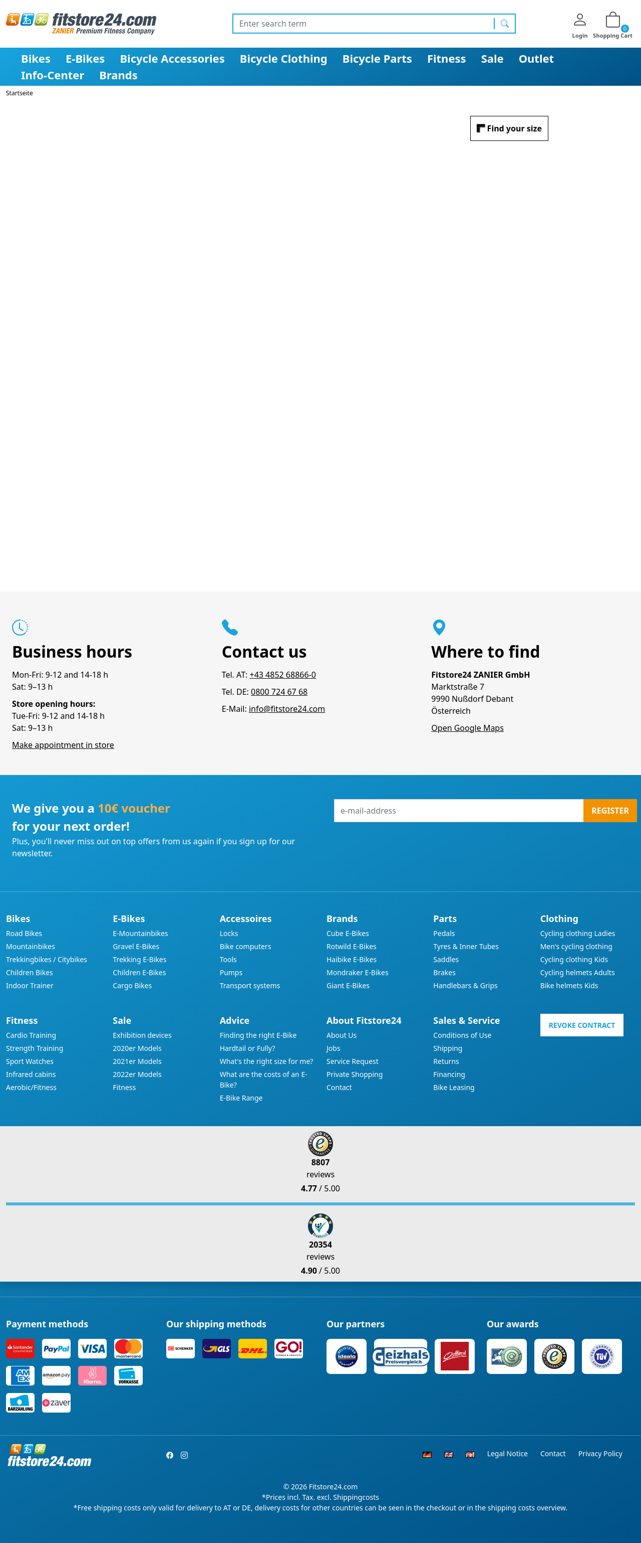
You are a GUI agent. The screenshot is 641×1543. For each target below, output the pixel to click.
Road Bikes (24, 933)
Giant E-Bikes (348, 985)
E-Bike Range (241, 1098)
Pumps (231, 972)
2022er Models (137, 1074)
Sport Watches (30, 1061)
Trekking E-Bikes (139, 959)
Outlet (536, 58)
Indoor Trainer (30, 985)
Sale (492, 58)
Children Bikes (29, 972)
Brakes (444, 972)
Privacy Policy (600, 1453)
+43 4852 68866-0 (282, 674)
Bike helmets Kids (569, 985)
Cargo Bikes (132, 985)
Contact (339, 1087)
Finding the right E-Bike (258, 1035)
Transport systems (250, 985)
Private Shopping (355, 1074)
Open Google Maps (467, 727)
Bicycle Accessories (172, 58)
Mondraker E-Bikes (358, 972)
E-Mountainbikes (140, 933)
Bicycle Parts (377, 58)
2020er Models (137, 1048)
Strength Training (34, 1048)
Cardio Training (31, 1035)
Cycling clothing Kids (574, 959)
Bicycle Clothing (284, 58)
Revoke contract (582, 1025)
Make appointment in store (63, 744)
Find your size (514, 128)
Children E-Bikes (139, 972)
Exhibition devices (142, 1035)
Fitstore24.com (333, 1486)
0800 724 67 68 (279, 691)
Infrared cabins (31, 1074)
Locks (229, 933)
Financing (449, 1074)
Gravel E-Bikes (136, 946)
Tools (228, 959)
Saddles (446, 959)
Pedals (444, 933)
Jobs (334, 1048)
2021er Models (137, 1061)
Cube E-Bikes (348, 933)
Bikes (36, 58)
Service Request (353, 1061)
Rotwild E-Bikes (352, 946)
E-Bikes (85, 58)
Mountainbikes (30, 946)
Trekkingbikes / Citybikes (46, 959)
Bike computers (245, 946)
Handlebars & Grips (465, 985)
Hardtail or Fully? (247, 1048)
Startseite (19, 93)
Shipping (447, 1048)
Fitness (446, 58)
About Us (342, 1035)
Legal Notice (507, 1453)
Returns (446, 1061)
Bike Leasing (453, 1087)
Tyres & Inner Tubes (466, 946)
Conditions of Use (462, 1035)
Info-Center (52, 74)
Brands (118, 74)
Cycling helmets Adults (577, 972)
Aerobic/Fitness (31, 1087)
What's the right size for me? (266, 1061)
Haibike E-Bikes (352, 959)
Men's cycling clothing (576, 946)
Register (610, 810)
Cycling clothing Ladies (577, 933)
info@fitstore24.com (287, 708)
